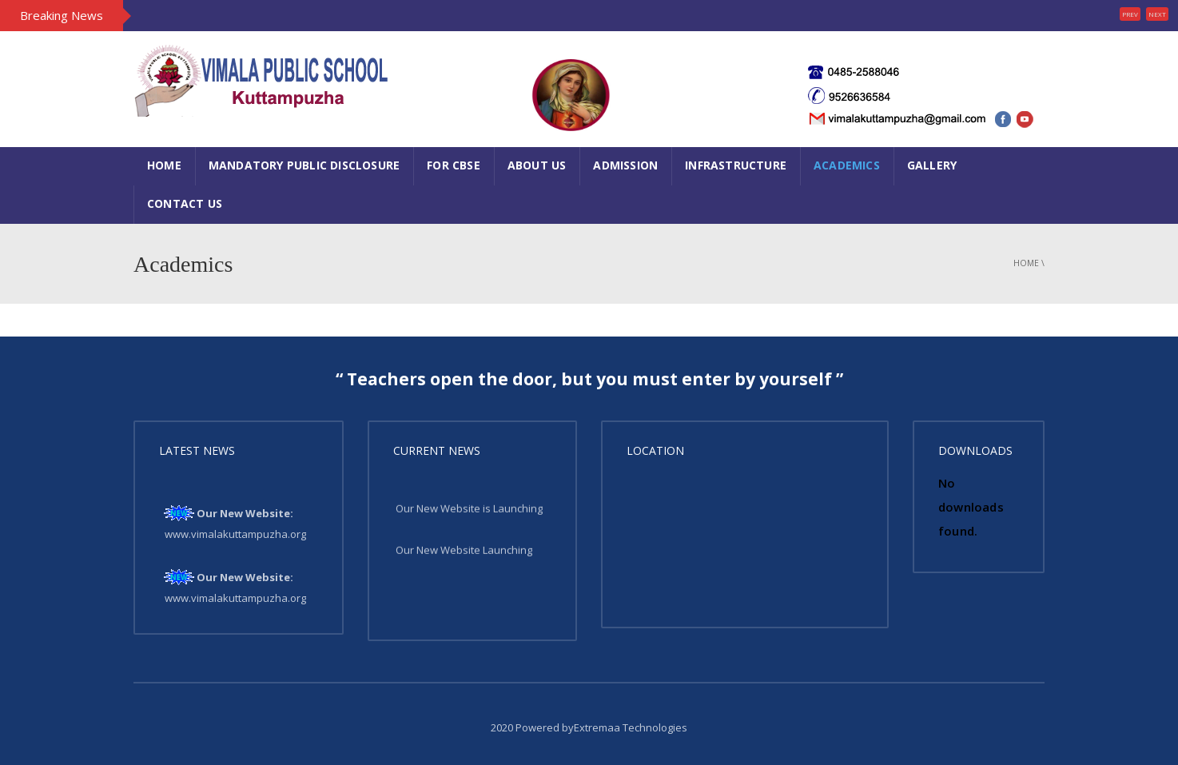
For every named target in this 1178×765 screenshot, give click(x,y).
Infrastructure (735, 165)
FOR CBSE (453, 165)
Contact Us (184, 203)
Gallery (932, 165)
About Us (537, 165)
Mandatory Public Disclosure (304, 165)
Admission (625, 165)
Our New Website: (245, 515)
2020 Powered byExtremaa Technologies (589, 727)
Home (164, 165)
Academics (847, 165)
